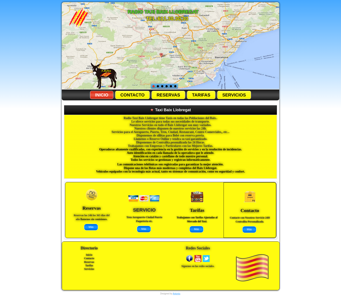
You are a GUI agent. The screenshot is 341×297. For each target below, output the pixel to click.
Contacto (132, 95)
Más (91, 227)
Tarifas (201, 95)
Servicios (234, 95)
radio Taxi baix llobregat (163, 12)
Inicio (101, 95)
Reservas (168, 95)
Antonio (176, 293)
